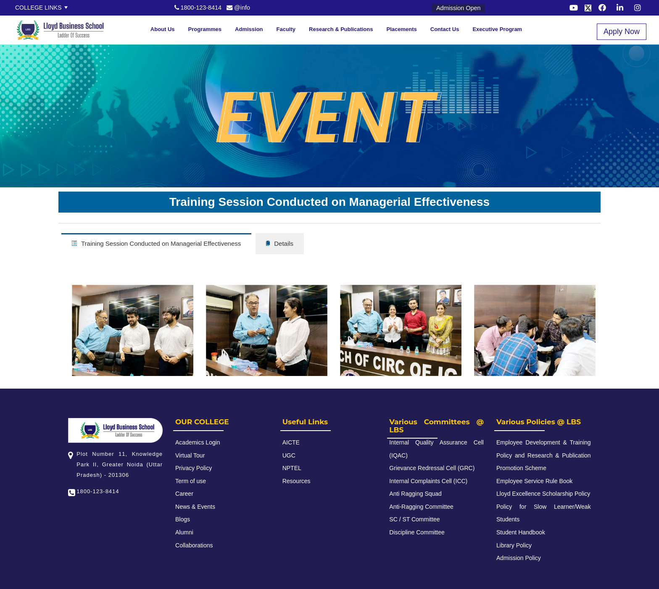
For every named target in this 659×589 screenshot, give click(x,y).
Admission (249, 29)
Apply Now (622, 31)
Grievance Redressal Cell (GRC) (431, 468)
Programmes (204, 29)
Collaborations (194, 545)
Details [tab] (279, 243)
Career (184, 493)
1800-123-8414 (198, 7)
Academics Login (197, 442)
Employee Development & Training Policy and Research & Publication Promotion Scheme (543, 455)
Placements (402, 29)
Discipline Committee (416, 532)
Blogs (182, 519)
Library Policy (514, 545)
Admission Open (458, 8)
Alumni (184, 532)
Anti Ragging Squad (415, 493)
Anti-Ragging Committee (421, 506)
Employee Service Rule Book (534, 481)
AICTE (291, 442)
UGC (288, 455)
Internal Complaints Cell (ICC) (428, 481)
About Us (162, 29)
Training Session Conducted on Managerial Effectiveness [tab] (156, 243)
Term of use (190, 481)
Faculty (286, 29)
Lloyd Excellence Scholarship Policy (543, 493)
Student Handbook (520, 532)
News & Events (195, 506)
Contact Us (444, 29)
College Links (38, 7)
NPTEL (291, 468)
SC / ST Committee (414, 519)
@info (238, 7)
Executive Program (497, 29)
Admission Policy (518, 558)
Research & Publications (341, 29)
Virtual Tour (190, 455)
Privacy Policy (193, 468)
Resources (296, 481)
